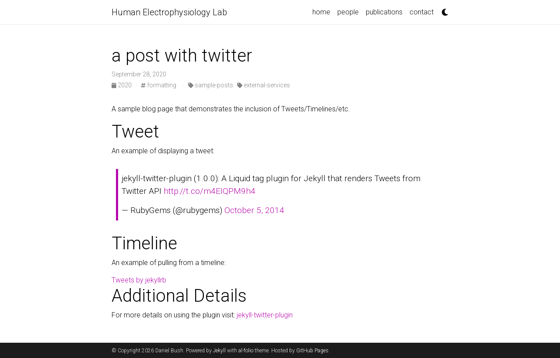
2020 (122, 85)
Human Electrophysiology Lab (169, 12)
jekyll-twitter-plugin (265, 315)
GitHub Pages (312, 351)
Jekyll (219, 351)
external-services (263, 85)
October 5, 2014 (254, 210)
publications (384, 12)
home (321, 12)
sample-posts (210, 85)
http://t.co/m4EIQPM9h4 (210, 191)
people (348, 12)
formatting (158, 85)
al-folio (245, 351)
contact (422, 12)
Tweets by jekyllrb (139, 280)
